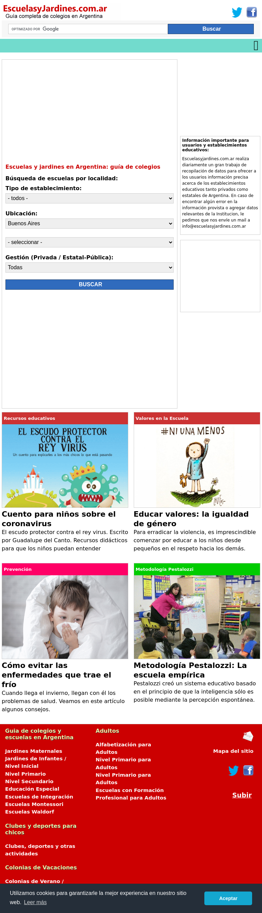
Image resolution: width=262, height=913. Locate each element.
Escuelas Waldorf (29, 812)
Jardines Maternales (33, 751)
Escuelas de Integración (39, 797)
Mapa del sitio (233, 751)
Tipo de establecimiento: (43, 188)
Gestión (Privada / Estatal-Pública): (59, 257)
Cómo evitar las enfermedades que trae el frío (56, 675)
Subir (242, 795)
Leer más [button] (35, 902)
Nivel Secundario (29, 781)
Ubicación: (21, 213)
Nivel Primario (25, 774)
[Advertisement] (66, 350)
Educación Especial (32, 789)
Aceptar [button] (228, 898)
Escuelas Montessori (34, 804)
